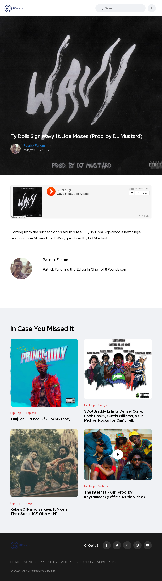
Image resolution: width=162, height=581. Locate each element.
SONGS (30, 562)
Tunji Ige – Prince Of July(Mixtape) (40, 419)
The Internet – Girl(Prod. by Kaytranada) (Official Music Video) (114, 494)
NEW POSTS (106, 562)
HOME (15, 562)
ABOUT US (84, 562)
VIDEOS (66, 562)
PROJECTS (48, 562)
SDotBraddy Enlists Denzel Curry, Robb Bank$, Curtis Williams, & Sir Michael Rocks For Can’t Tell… (113, 416)
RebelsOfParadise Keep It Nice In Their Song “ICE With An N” (39, 511)
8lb (53, 570)
